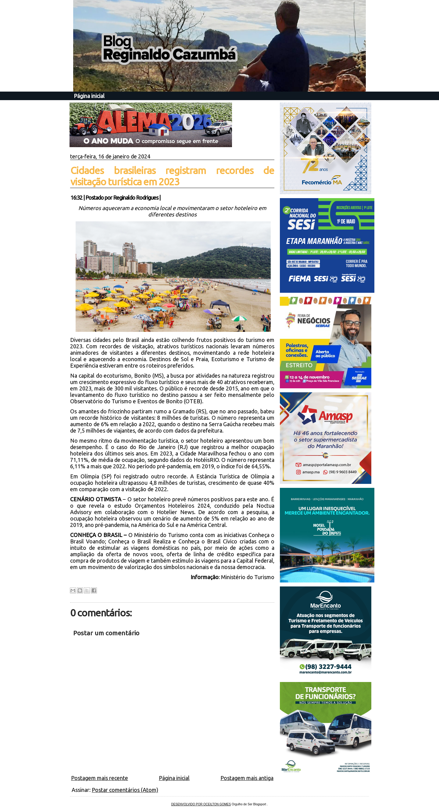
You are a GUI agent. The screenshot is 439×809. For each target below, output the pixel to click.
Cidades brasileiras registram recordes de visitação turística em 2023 (172, 176)
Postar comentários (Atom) (125, 790)
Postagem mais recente (99, 778)
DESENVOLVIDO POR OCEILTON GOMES (201, 804)
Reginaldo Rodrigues (135, 197)
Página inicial (89, 96)
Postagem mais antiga (246, 778)
